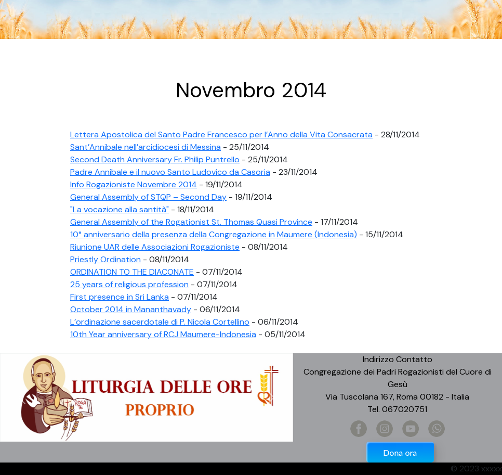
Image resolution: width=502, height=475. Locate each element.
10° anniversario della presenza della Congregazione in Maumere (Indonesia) (213, 234)
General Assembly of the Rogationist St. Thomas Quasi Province (191, 221)
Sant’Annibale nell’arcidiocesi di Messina (145, 147)
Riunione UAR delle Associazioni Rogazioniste (155, 246)
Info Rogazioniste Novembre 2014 (133, 184)
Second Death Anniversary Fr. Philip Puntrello (155, 159)
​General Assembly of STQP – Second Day (148, 196)
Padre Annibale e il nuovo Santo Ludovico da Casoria (170, 171)
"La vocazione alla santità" (119, 209)
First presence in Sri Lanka (119, 296)
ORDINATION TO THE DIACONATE (132, 271)
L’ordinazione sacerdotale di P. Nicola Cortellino (159, 321)
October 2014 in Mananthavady (130, 309)
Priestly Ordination (105, 259)
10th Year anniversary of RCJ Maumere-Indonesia (163, 334)
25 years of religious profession (129, 284)
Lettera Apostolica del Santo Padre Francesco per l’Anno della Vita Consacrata (221, 134)
